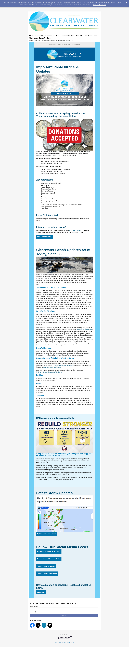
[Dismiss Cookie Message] (126, 2)
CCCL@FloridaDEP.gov (84, 329)
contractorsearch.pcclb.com (52, 367)
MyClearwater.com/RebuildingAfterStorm (49, 372)
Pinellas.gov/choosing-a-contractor (63, 365)
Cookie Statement (99, 5)
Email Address (34, 606)
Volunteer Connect (75, 230)
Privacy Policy (58, 642)
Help (73, 642)
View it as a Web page (74, 44)
